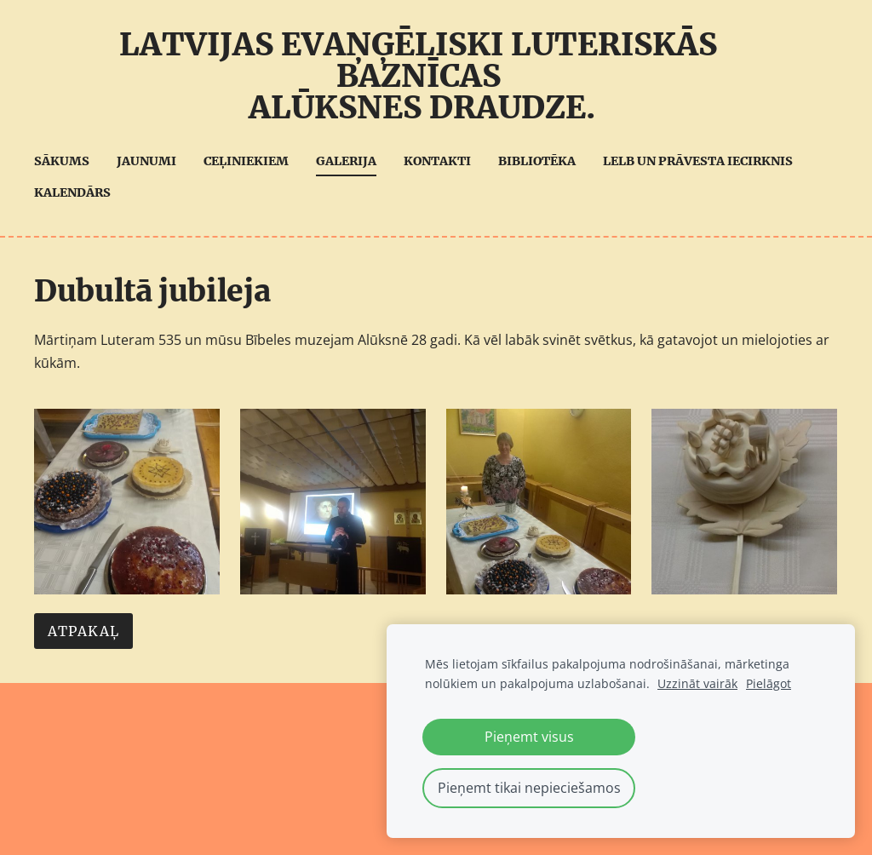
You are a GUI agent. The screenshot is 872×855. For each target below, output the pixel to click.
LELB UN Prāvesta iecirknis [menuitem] (698, 161)
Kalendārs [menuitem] (72, 192)
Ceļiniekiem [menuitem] (246, 161)
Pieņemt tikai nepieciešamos (529, 787)
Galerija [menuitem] (346, 161)
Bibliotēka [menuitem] (537, 161)
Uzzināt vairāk (697, 683)
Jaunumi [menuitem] (146, 161)
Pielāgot (768, 683)
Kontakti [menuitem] (437, 161)
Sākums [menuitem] (61, 161)
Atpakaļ (83, 631)
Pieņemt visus (529, 736)
